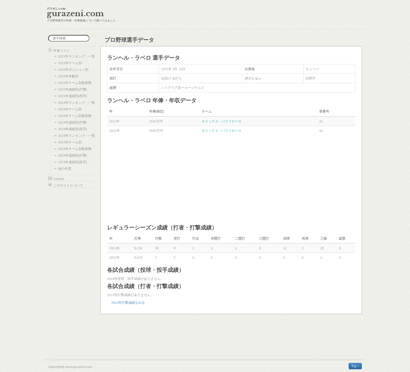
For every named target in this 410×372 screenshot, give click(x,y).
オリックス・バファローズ (221, 121)
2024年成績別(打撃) (72, 122)
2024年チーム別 (70, 109)
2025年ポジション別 (73, 69)
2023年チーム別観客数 (75, 149)
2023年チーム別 (70, 142)
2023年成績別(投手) (72, 162)
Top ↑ (355, 365)
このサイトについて (68, 185)
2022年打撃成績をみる (128, 302)
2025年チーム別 (70, 63)
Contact (58, 179)
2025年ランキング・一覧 (76, 56)
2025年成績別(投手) (72, 96)
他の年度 (64, 168)
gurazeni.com (75, 13)
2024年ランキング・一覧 (76, 102)
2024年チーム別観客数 (75, 116)
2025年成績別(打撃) (72, 89)
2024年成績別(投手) (72, 129)
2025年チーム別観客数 (75, 83)
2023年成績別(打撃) (72, 155)
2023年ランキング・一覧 (76, 135)
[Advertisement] (231, 179)
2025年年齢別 (68, 76)
